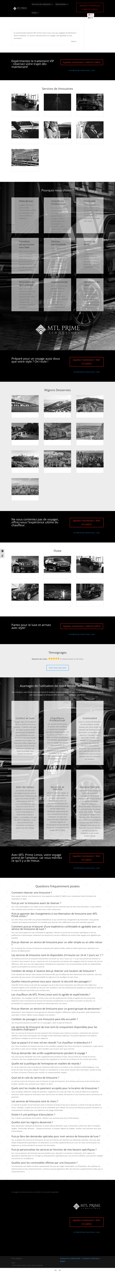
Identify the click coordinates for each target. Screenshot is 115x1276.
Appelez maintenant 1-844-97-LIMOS (90, 7)
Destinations (61, 4)
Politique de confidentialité (70, 1258)
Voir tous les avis (57, 667)
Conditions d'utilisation (91, 1258)
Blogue (62, 1261)
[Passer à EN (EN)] (90, 14)
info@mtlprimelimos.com (82, 70)
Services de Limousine (41, 4)
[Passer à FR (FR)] (90, 17)
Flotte (34, 13)
